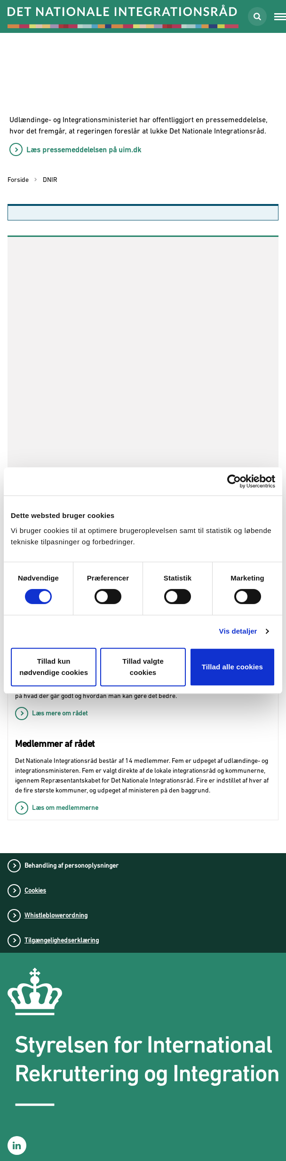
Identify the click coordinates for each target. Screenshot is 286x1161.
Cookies (35, 890)
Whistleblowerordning (55, 915)
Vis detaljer (238, 631)
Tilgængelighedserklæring (61, 940)
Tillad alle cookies (232, 667)
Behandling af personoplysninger (71, 865)
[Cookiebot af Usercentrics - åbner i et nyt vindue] (234, 481)
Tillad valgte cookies (143, 666)
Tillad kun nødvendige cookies (53, 666)
